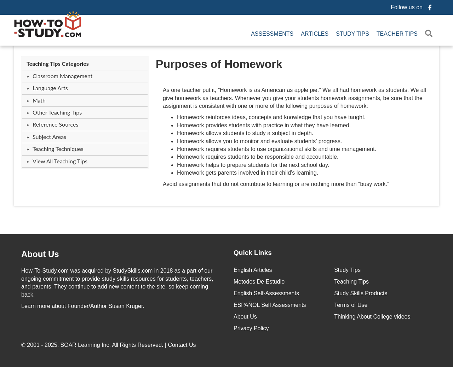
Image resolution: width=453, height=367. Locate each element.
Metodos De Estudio (259, 282)
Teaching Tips (351, 282)
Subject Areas (49, 136)
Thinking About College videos (372, 317)
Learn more (35, 306)
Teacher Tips (397, 34)
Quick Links (253, 252)
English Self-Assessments (266, 293)
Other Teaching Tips (57, 112)
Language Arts (50, 88)
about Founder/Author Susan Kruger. (82, 306)
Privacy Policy (251, 328)
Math (39, 100)
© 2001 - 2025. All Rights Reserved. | (109, 345)
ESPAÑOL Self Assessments (270, 305)
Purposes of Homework (219, 64)
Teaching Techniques (58, 148)
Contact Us (182, 345)
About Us (245, 317)
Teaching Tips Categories (58, 63)
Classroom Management (62, 75)
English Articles (253, 270)
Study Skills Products (360, 293)
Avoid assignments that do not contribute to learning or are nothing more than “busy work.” (276, 184)
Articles (314, 34)
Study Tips (352, 34)
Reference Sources (56, 124)
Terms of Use (350, 305)
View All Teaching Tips (60, 161)
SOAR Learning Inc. (86, 345)
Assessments (272, 34)
